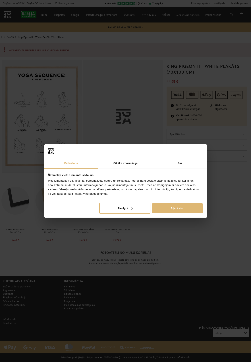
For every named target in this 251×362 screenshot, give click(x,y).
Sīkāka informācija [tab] (125, 163)
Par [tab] (180, 163)
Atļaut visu (177, 208)
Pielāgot (125, 208)
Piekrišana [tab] (71, 163)
